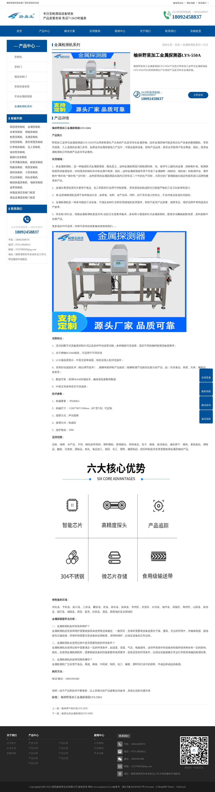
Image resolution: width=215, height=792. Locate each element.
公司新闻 (98, 743)
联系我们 (202, 3)
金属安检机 (34, 127)
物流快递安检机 (19, 182)
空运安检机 (16, 177)
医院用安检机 (17, 127)
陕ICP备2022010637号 (133, 787)
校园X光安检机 (18, 157)
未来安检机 (16, 132)
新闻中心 (120, 31)
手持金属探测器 (23, 96)
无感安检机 (31, 137)
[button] (91, 110)
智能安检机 (31, 132)
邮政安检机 (36, 162)
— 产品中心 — (27, 46)
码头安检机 (31, 177)
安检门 (18, 67)
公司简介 (11, 743)
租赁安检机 (16, 137)
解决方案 (69, 31)
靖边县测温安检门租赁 (22, 197)
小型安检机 (31, 172)
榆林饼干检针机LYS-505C (74, 708)
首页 (19, 31)
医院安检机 (31, 167)
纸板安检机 (16, 167)
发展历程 (11, 753)
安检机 (18, 57)
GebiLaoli (181, 787)
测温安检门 (21, 77)
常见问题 (98, 753)
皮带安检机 (16, 187)
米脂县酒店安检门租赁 (22, 192)
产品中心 (44, 31)
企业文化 (11, 748)
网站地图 (191, 3)
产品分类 (33, 743)
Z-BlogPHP (161, 787)
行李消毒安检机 (19, 162)
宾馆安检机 (16, 142)
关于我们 (145, 31)
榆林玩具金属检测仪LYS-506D (77, 713)
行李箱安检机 (17, 147)
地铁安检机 (36, 182)
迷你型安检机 (17, 152)
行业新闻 (98, 748)
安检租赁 (195, 31)
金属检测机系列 (23, 106)
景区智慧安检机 (34, 142)
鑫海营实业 (178, 3)
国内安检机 (16, 172)
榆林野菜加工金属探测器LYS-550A (81, 697)
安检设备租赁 (22, 86)
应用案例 (95, 31)
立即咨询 (198, 95)
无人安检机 (34, 147)
